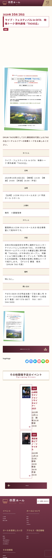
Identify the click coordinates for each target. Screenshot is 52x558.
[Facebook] (31, 361)
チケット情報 (8, 466)
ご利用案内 (7, 495)
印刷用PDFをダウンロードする (28, 349)
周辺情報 (30, 495)
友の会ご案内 (8, 524)
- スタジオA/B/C (33, 478)
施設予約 (6, 491)
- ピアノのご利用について (13, 510)
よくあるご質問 (9, 535)
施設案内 (30, 466)
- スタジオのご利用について (14, 506)
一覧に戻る (20, 431)
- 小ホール (31, 474)
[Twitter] (27, 361)
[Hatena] (35, 361)
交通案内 (30, 491)
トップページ (10, 543)
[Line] (43, 361)
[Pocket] (39, 361)
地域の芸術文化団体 (10, 528)
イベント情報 (8, 463)
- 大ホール (31, 470)
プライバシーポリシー (26, 543)
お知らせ (30, 463)
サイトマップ (41, 543)
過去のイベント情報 (10, 470)
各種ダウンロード (10, 532)
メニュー (47, 3)
